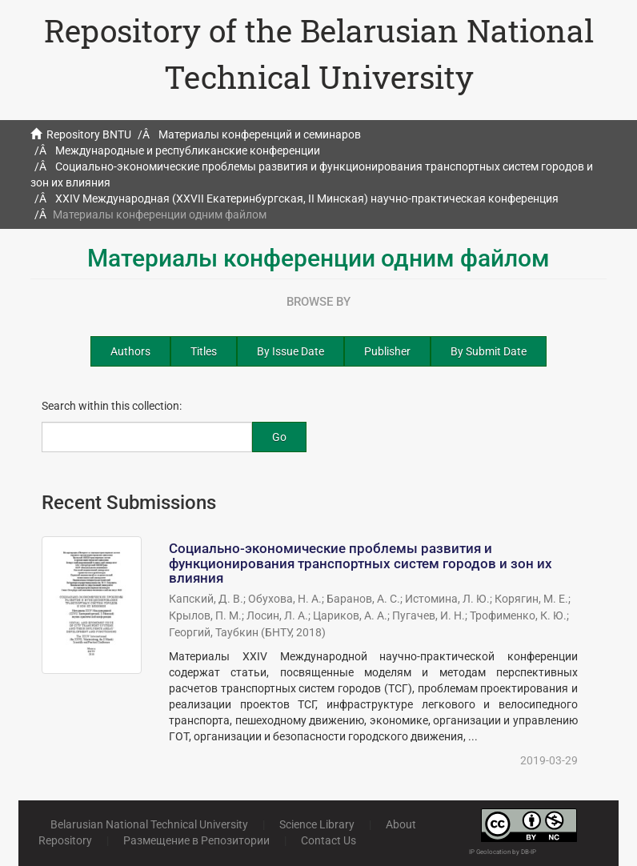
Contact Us (328, 840)
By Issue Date (290, 351)
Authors (130, 351)
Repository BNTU (88, 134)
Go (279, 437)
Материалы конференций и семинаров (259, 134)
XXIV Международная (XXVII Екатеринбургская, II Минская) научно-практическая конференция (307, 198)
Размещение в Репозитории (196, 840)
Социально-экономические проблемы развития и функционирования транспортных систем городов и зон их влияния (360, 563)
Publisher (387, 351)
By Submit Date (489, 351)
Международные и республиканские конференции (187, 150)
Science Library (317, 824)
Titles (203, 351)
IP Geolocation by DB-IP (502, 852)
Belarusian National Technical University (149, 824)
